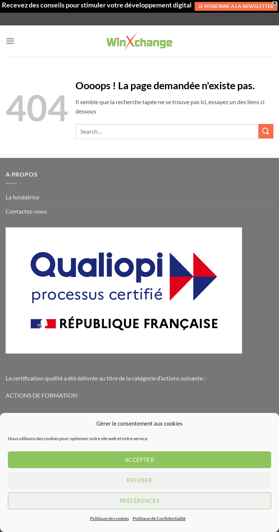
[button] (10, 41)
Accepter (140, 459)
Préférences (139, 500)
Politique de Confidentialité (159, 518)
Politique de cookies (109, 518)
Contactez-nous (26, 211)
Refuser (139, 480)
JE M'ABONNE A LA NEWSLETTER (236, 6)
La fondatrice (22, 196)
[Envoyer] (265, 131)
